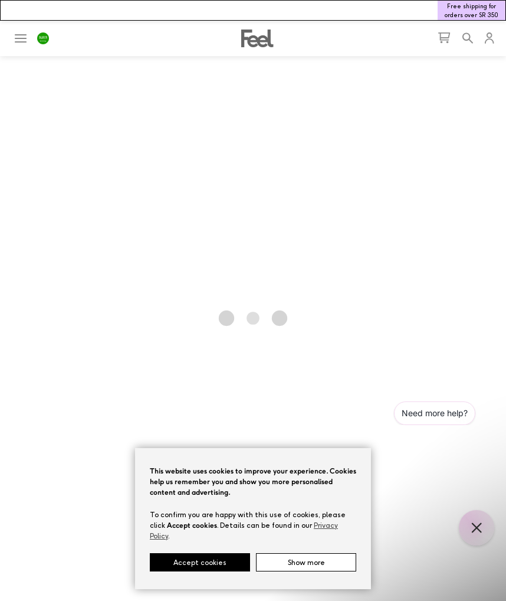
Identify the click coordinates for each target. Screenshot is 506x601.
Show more (306, 562)
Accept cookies (199, 562)
